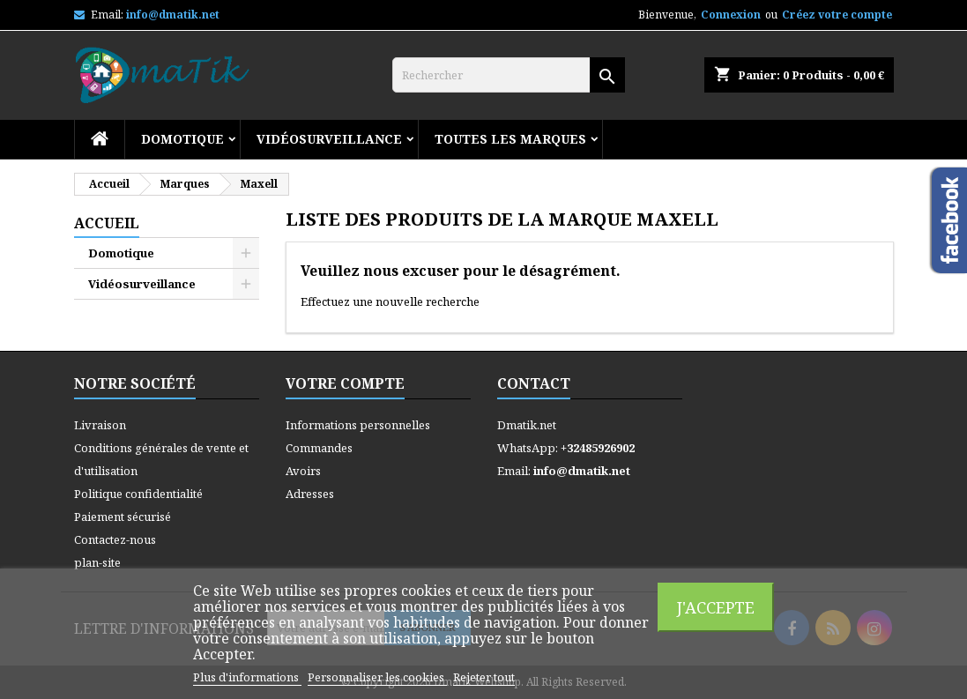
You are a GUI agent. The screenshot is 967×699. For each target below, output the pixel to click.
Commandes (319, 448)
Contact (533, 383)
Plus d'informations (247, 677)
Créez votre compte (837, 14)
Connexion (731, 14)
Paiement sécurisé (122, 516)
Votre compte (345, 383)
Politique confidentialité (138, 494)
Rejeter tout (484, 677)
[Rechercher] (508, 75)
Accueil (106, 223)
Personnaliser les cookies (377, 677)
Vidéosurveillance (329, 138)
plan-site (97, 562)
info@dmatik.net (172, 14)
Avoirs (303, 471)
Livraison (100, 425)
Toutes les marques (510, 138)
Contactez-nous (115, 539)
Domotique (182, 138)
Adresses (310, 494)
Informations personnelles (358, 425)
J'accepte (716, 607)
